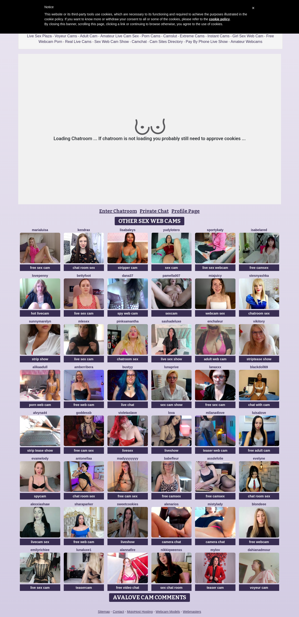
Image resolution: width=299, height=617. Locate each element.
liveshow (171, 450)
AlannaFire (127, 550)
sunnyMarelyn (40, 321)
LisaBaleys (127, 230)
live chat (127, 405)
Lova (171, 413)
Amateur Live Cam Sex (119, 36)
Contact (118, 612)
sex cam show (171, 405)
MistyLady (215, 504)
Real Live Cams (78, 42)
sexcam (171, 313)
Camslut (170, 36)
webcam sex (215, 313)
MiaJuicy (215, 275)
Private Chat (154, 211)
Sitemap (104, 612)
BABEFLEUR (171, 458)
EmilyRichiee (40, 550)
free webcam (259, 542)
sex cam (171, 268)
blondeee (259, 504)
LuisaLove (259, 413)
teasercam (84, 587)
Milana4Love (215, 413)
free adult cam (259, 450)
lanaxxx (215, 367)
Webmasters (192, 612)
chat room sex (84, 268)
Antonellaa (84, 458)
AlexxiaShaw (40, 504)
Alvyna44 (40, 413)
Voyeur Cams (66, 36)
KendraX (84, 230)
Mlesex (83, 321)
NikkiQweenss (171, 550)
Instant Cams (218, 36)
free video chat (127, 587)
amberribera (83, 367)
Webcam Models (168, 612)
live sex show (171, 359)
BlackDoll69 (259, 367)
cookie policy (219, 19)
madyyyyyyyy (127, 458)
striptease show (259, 359)
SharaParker (84, 504)
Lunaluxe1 (83, 550)
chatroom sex (259, 313)
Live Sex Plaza (39, 36)
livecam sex (40, 542)
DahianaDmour (259, 550)
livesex (127, 450)
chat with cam (259, 405)
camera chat (171, 542)
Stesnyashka (259, 275)
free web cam (83, 405)
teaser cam (215, 587)
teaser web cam (215, 450)
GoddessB (84, 413)
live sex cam (83, 313)
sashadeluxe (171, 321)
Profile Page (185, 211)
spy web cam (127, 313)
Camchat (139, 42)
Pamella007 (171, 275)
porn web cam (40, 405)
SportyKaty (215, 230)
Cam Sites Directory (166, 42)
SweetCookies (127, 504)
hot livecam (40, 313)
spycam (40, 496)
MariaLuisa (40, 230)
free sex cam (40, 268)
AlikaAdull (39, 367)
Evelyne (259, 458)
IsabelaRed (259, 230)
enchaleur (215, 321)
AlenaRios (171, 504)
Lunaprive (171, 367)
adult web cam (215, 359)
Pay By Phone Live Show (207, 42)
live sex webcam (215, 268)
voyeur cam (259, 587)
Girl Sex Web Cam (247, 36)
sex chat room (171, 587)
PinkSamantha (128, 321)
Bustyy (127, 367)
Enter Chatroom (118, 211)
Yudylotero (171, 230)
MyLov (215, 550)
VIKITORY (259, 321)
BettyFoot (84, 275)
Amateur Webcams (246, 42)
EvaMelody (40, 458)
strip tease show (40, 450)
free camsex (258, 268)
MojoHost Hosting (140, 612)
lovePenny (40, 275)
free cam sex (84, 450)
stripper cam (127, 268)
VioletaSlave (127, 413)
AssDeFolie (215, 458)
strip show (40, 359)
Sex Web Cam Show (111, 42)
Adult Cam (88, 36)
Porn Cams (151, 36)
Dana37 (127, 275)
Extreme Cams (192, 36)
